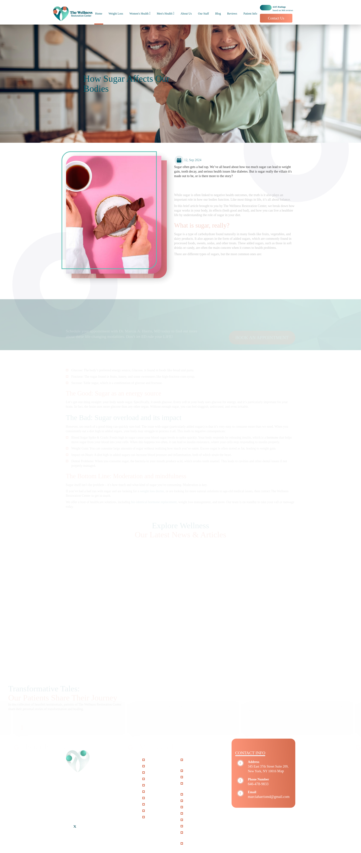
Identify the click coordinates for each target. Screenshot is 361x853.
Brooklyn (82, 806)
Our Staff (203, 13)
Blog (218, 13)
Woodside (100, 811)
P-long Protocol (196, 807)
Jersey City (74, 815)
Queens (86, 811)
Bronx (70, 806)
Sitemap (153, 804)
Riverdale (73, 811)
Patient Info (250, 13)
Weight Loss (116, 13)
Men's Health (164, 13)
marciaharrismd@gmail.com (269, 797)
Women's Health (139, 13)
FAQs (151, 792)
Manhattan (98, 806)
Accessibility (156, 798)
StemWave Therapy (199, 771)
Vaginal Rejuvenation (200, 777)
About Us (186, 13)
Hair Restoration (197, 813)
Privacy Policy (157, 811)
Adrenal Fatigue (196, 826)
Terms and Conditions (162, 817)
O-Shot (191, 794)
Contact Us (276, 18)
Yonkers (114, 811)
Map (280, 771)
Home (98, 13)
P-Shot (190, 801)
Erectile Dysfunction (199, 820)
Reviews (232, 13)
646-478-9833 (258, 784)
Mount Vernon (118, 806)
